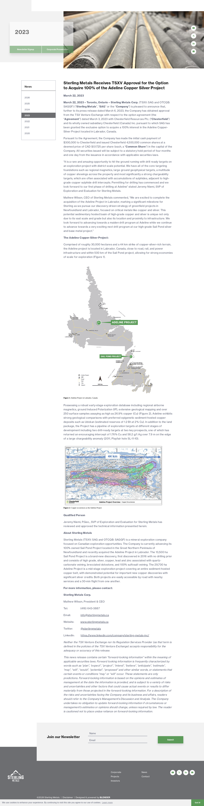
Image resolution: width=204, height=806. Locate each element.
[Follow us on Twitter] (179, 772)
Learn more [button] (107, 802)
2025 (27, 103)
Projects (65, 5)
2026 (27, 97)
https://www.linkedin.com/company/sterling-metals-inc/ (115, 635)
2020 (27, 133)
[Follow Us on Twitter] (193, 36)
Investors (86, 5)
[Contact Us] (193, 51)
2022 (27, 121)
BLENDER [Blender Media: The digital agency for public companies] (105, 797)
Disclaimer (68, 797)
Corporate (43, 5)
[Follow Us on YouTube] (193, 28)
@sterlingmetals (91, 628)
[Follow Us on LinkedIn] (193, 43)
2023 (27, 115)
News (106, 5)
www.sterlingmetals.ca (94, 621)
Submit (170, 740)
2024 (27, 109)
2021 (27, 127)
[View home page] (16, 9)
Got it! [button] (197, 803)
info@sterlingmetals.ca (95, 615)
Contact (125, 5)
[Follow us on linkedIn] (185, 772)
